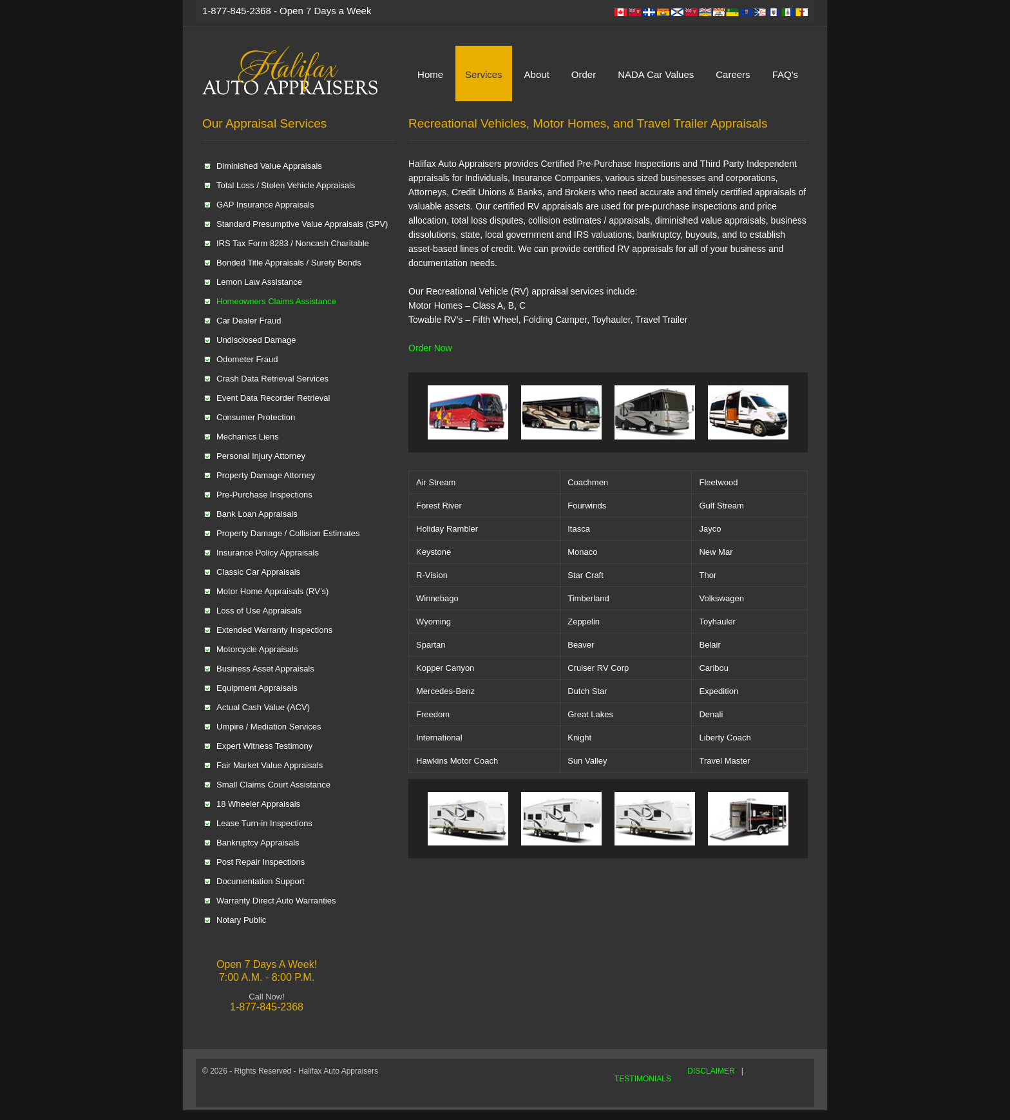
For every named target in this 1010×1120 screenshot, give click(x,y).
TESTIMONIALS (643, 1078)
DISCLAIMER (710, 1071)
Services (483, 74)
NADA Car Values (656, 74)
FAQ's (785, 74)
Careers (733, 74)
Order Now (430, 348)
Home (430, 74)
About (536, 74)
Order (583, 74)
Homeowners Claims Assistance (276, 301)
